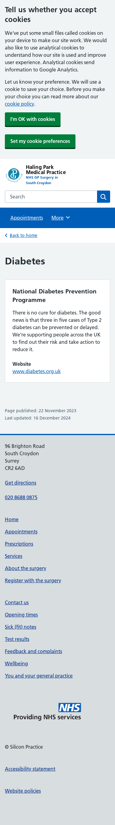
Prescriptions (19, 544)
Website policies (23, 791)
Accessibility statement (30, 769)
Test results (17, 639)
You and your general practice (39, 676)
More (61, 217)
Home (12, 519)
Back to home (23, 235)
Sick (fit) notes (20, 627)
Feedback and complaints (33, 651)
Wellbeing (16, 663)
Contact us (17, 602)
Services (13, 556)
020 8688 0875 (21, 497)
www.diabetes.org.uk (36, 371)
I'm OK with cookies (32, 119)
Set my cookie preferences (40, 141)
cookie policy (19, 104)
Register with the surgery (33, 580)
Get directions (20, 483)
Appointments (26, 218)
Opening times (21, 615)
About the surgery (25, 568)
